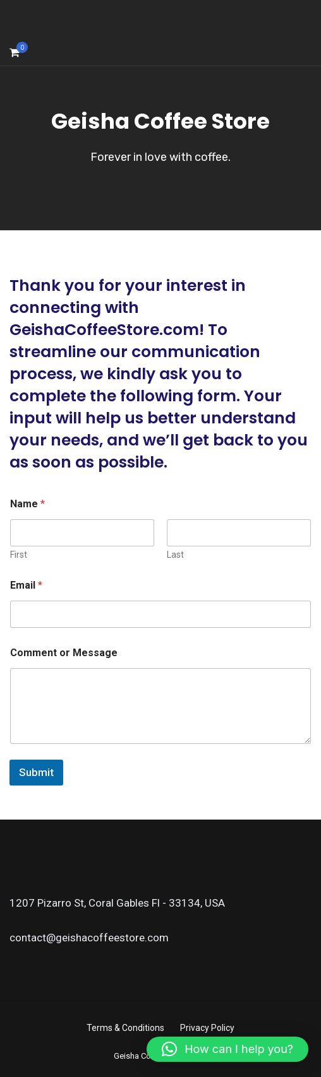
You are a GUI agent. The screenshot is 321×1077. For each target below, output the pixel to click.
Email (26, 585)
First (18, 555)
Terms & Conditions (125, 1028)
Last (175, 555)
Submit (36, 772)
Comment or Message (64, 653)
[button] (227, 1049)
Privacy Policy (207, 1028)
